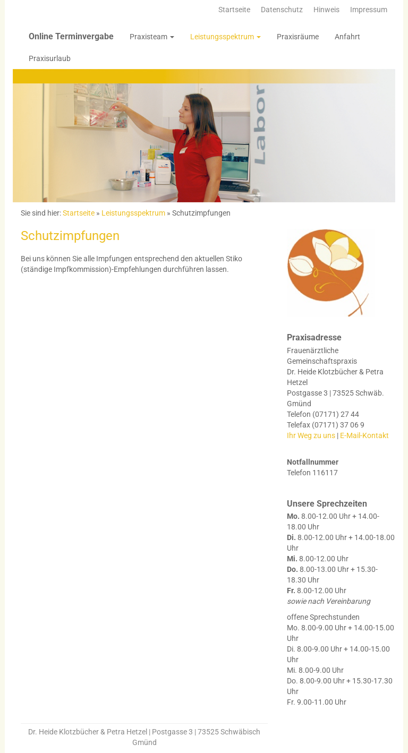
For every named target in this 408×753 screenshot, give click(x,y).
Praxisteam (152, 36)
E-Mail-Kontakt (364, 435)
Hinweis (326, 9)
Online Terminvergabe (71, 36)
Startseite (234, 9)
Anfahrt (347, 36)
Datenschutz (282, 9)
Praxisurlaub (50, 58)
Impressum (368, 9)
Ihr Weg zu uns (311, 435)
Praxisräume (298, 36)
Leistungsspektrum (225, 36)
